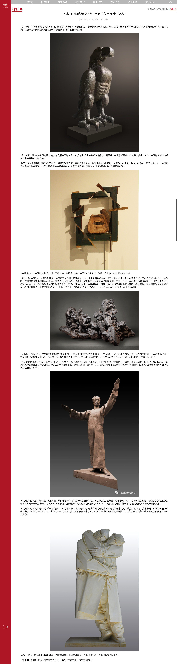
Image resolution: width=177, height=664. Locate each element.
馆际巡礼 (115, 2)
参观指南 (45, 2)
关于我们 (150, 2)
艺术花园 (132, 2)
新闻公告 (173, 9)
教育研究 (80, 2)
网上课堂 (97, 2)
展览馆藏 (62, 2)
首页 (29, 2)
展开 (170, 2)
